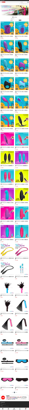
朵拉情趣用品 (2, 0)
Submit (20, 20)
